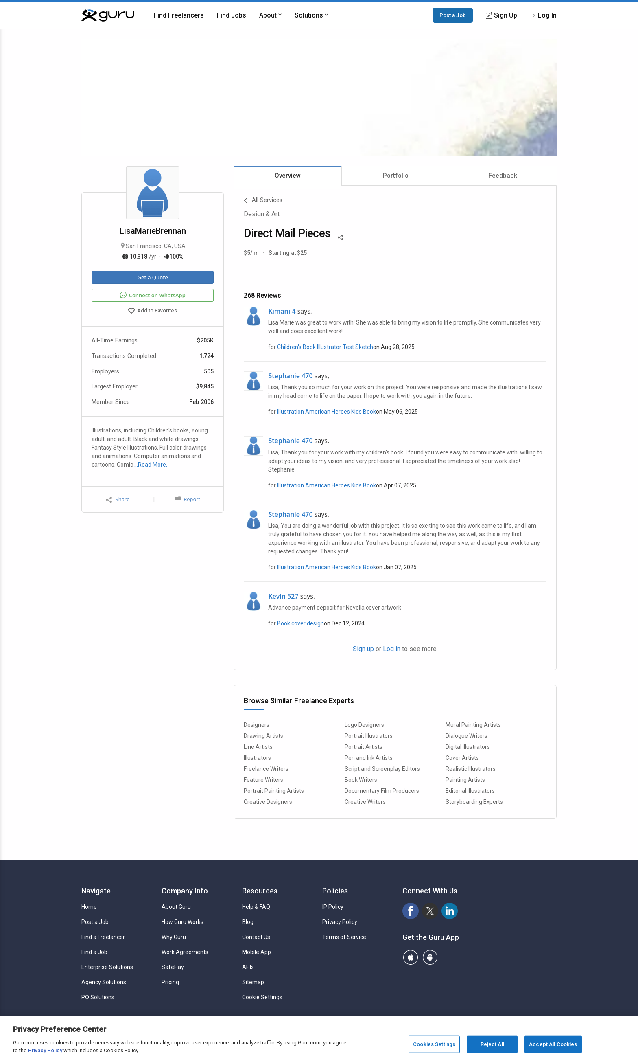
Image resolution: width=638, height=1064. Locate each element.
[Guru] (107, 15)
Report (187, 499)
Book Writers (361, 780)
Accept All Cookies (553, 1044)
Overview (288, 175)
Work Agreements (185, 952)
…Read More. (150, 464)
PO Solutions (97, 997)
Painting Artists (465, 780)
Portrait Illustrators (369, 736)
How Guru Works (182, 922)
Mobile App (256, 952)
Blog (247, 922)
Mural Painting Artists (473, 725)
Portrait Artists (363, 747)
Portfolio (396, 175)
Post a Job (452, 15)
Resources (259, 890)
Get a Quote (152, 277)
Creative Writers (365, 802)
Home (89, 907)
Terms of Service (344, 937)
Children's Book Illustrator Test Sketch (325, 347)
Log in (391, 649)
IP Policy (332, 907)
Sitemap (253, 982)
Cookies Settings (434, 1044)
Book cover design (300, 623)
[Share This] (340, 236)
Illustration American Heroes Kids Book (326, 411)
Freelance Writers (266, 769)
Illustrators (257, 758)
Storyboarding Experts (474, 802)
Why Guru (174, 937)
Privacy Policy (339, 922)
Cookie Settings (262, 997)
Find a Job (94, 952)
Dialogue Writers (466, 736)
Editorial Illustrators (470, 791)
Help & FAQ (256, 907)
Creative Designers (268, 802)
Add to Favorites (152, 311)
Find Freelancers (179, 15)
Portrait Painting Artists (274, 791)
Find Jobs (231, 15)
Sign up (363, 649)
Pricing (170, 982)
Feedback (503, 175)
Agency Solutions (103, 982)
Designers (256, 725)
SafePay (173, 967)
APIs (248, 967)
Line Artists (258, 747)
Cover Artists (462, 758)
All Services (263, 200)
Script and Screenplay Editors (382, 769)
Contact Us (256, 937)
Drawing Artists (263, 736)
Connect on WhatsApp (153, 295)
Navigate (96, 890)
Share (117, 499)
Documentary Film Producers (382, 791)
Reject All (492, 1044)
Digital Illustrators (468, 747)
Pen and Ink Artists (369, 758)
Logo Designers (364, 725)
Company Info (185, 890)
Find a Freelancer (103, 937)
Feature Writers (263, 780)
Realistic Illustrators (471, 769)
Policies (335, 890)
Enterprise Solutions (107, 967)
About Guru (176, 907)
